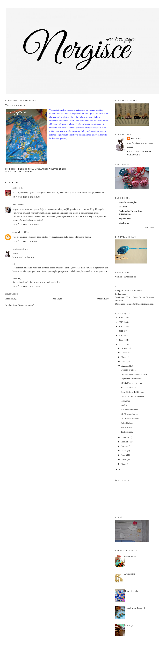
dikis (21, 171)
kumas (28, 171)
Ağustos (125, 366)
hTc (14, 187)
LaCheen (123, 206)
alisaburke (124, 223)
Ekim (124, 357)
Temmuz (125, 437)
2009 (121, 339)
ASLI (14, 204)
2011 (121, 331)
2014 (121, 317)
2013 (121, 322)
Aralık (124, 348)
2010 (121, 335)
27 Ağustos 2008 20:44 (26, 286)
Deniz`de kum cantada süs (132, 396)
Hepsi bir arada (131, 591)
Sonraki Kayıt (11, 298)
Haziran (125, 441)
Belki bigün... (127, 423)
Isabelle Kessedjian (128, 202)
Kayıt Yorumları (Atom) (23, 305)
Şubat (124, 459)
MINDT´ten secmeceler (131, 383)
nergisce (16, 249)
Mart (123, 455)
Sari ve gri (128, 625)
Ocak (124, 464)
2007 (121, 469)
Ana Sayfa (57, 298)
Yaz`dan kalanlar (128, 387)
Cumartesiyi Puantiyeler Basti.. (134, 374)
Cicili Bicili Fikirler (129, 418)
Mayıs (124, 446)
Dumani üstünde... (129, 369)
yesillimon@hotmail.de (125, 276)
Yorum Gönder (11, 293)
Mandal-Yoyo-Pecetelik (134, 608)
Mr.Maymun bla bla (130, 414)
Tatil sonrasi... (127, 432)
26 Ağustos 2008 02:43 (26, 224)
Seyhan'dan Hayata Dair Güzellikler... (130, 212)
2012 (121, 326)
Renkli (124, 405)
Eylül (124, 361)
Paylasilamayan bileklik (131, 378)
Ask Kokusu (126, 427)
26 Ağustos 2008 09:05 (26, 241)
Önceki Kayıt (103, 298)
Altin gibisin (129, 573)
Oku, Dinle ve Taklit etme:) (133, 392)
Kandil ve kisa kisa (129, 409)
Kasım (124, 352)
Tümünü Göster (149, 227)
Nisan (124, 450)
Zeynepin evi (125, 218)
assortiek (16, 232)
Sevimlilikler (130, 556)
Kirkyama (125, 401)
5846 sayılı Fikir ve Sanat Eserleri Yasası (133, 297)
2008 (121, 344)
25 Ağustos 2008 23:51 (26, 197)
